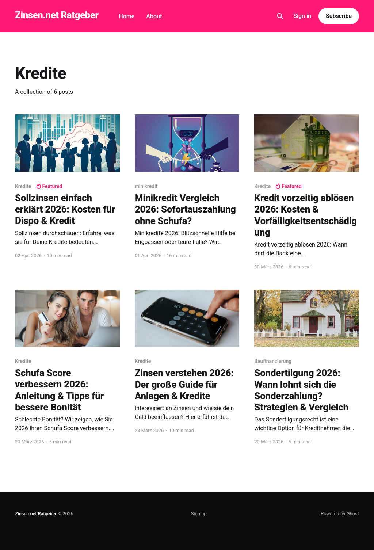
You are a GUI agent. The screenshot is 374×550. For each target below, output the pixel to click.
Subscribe (339, 15)
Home (126, 16)
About (154, 16)
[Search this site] (280, 16)
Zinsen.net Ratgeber (56, 15)
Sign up (199, 513)
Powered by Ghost (340, 513)
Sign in (302, 15)
